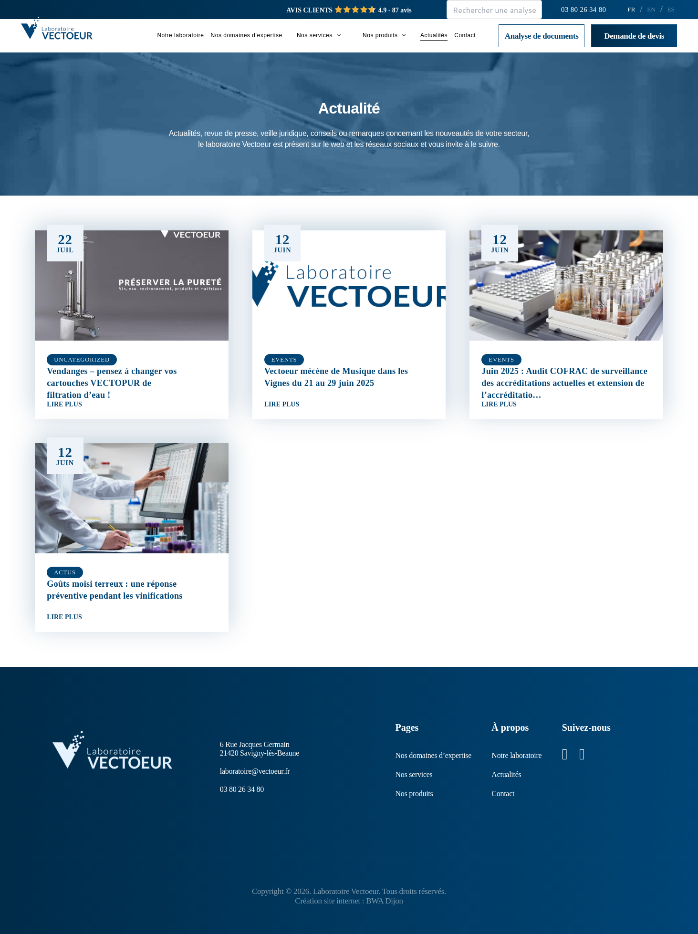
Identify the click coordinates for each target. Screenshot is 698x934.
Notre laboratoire (180, 35)
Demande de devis (634, 36)
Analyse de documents (542, 36)
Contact (465, 35)
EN (651, 9)
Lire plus (64, 405)
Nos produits (384, 35)
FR (631, 9)
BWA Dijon (384, 900)
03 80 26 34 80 (583, 9)
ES (671, 9)
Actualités (434, 35)
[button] (337, 35)
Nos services (319, 35)
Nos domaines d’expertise (246, 35)
